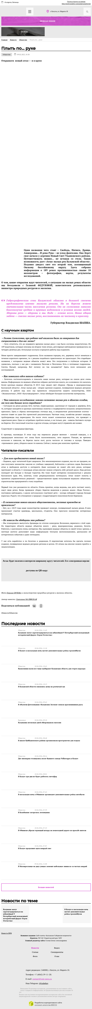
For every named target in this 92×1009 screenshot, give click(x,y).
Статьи (35, 952)
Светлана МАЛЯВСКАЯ (26, 599)
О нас (57, 956)
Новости (35, 948)
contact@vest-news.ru (42, 979)
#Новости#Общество (9, 613)
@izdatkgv (43, 983)
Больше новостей (46, 887)
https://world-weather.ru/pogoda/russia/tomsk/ (76, 4)
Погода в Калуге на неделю (76, 2)
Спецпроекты (57, 952)
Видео (57, 948)
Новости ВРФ (6, 933)
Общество (7, 54)
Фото (35, 956)
